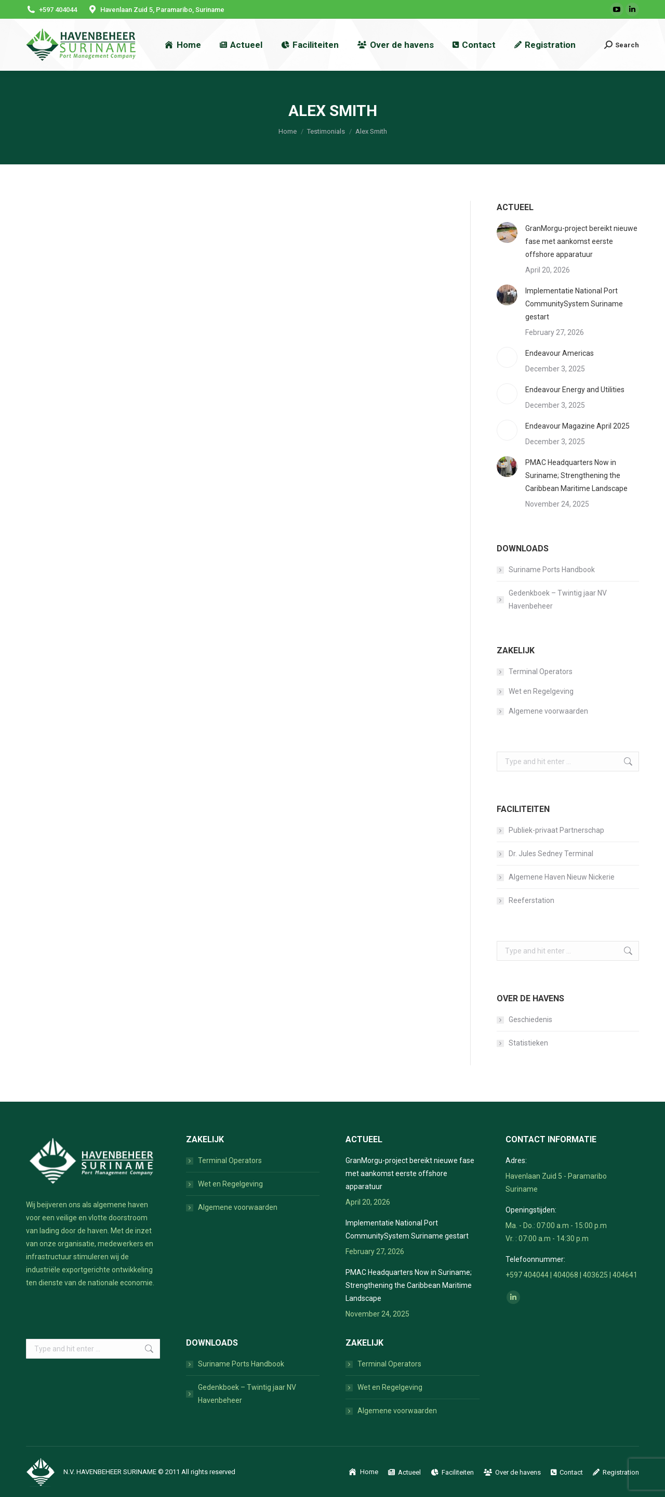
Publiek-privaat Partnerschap (556, 830)
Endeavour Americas (559, 353)
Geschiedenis (530, 1019)
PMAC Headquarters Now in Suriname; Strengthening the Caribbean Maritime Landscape (576, 475)
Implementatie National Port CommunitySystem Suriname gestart (574, 304)
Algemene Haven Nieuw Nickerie (562, 877)
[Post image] (507, 232)
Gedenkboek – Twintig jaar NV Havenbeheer (558, 599)
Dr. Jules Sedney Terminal (551, 853)
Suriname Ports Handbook (552, 569)
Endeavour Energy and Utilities (574, 389)
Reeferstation (531, 900)
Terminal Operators (541, 671)
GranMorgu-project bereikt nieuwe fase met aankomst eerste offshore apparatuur (581, 241)
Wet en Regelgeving (541, 691)
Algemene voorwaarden (548, 711)
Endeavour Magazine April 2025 (577, 426)
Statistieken (528, 1043)
